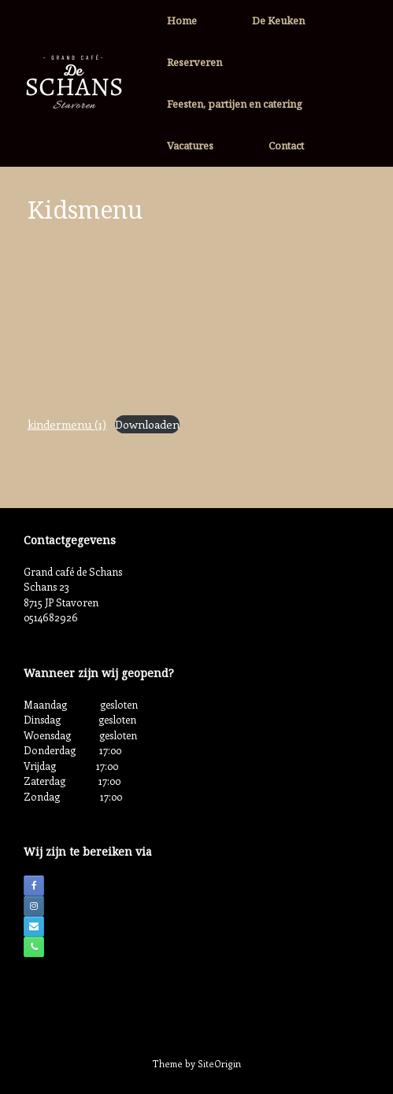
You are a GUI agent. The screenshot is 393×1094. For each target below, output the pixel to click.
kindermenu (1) (67, 424)
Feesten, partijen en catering (234, 104)
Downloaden (147, 424)
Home (182, 20)
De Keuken (278, 20)
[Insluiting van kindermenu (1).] (196, 321)
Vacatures (190, 145)
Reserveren (194, 62)
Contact (286, 145)
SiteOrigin (219, 1064)
